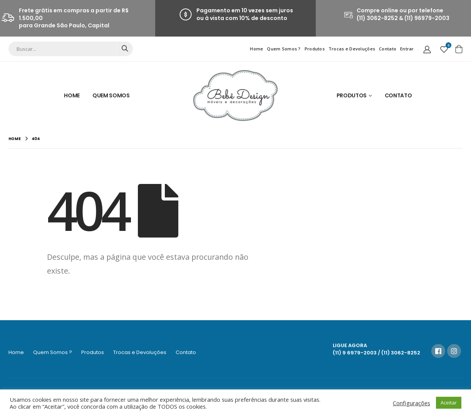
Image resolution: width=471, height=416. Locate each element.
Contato (387, 49)
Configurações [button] (411, 402)
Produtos (315, 49)
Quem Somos (111, 95)
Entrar (407, 49)
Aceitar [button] (449, 402)
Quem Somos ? (283, 49)
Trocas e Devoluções (352, 49)
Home (256, 49)
